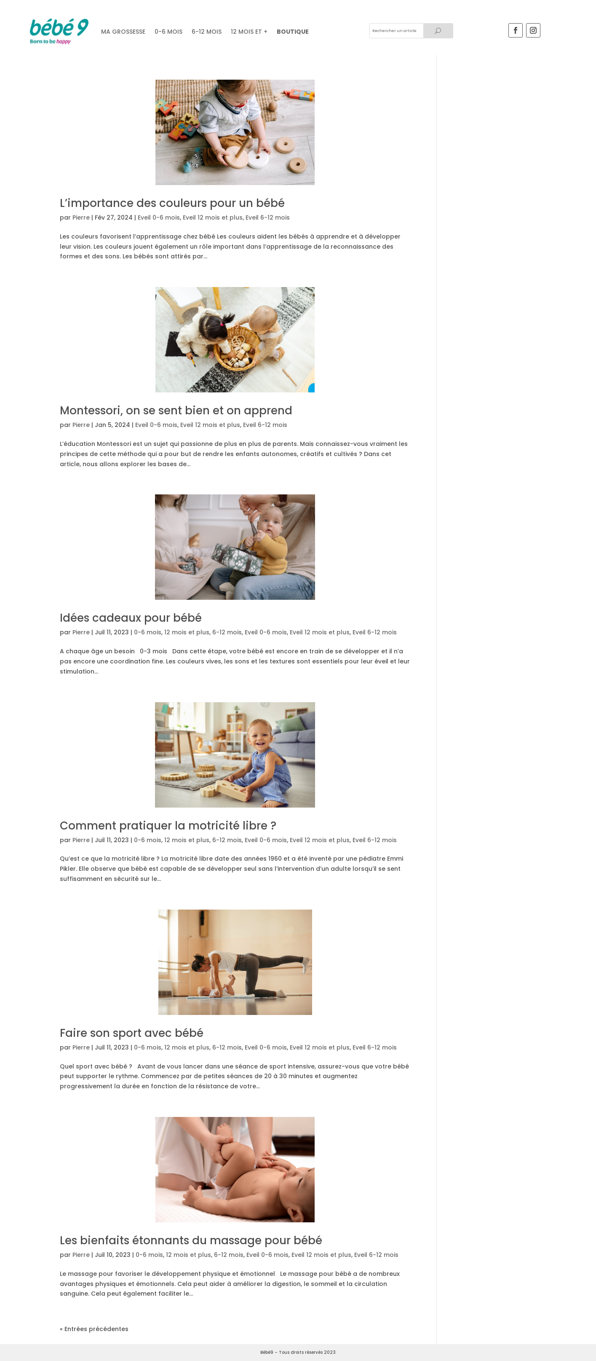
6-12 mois (207, 31)
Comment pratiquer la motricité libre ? (168, 825)
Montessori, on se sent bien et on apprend (176, 410)
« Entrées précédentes (94, 1329)
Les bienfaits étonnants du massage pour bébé (191, 1240)
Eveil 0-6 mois (159, 217)
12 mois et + (249, 31)
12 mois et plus (186, 632)
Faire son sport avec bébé (131, 1033)
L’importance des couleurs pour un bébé (172, 203)
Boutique (293, 31)
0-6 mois (147, 632)
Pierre (81, 217)
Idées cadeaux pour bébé (131, 617)
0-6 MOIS (168, 31)
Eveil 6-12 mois (268, 217)
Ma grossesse (123, 31)
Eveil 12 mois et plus (213, 217)
